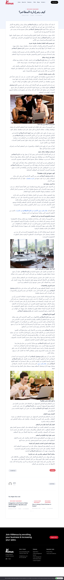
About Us (24, 2)
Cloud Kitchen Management (37, 514)
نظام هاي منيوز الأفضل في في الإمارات (31, 218)
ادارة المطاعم (13, 483)
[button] (30, 523)
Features (29, 2)
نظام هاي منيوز (41, 374)
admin (32, 15)
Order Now (54, 2)
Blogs (38, 2)
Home (19, 2)
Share (52, 483)
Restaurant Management (33, 9)
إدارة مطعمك (30, 186)
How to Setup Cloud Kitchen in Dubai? (42, 517)
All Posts (51, 496)
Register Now (54, 550)
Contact (43, 2)
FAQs (34, 2)
